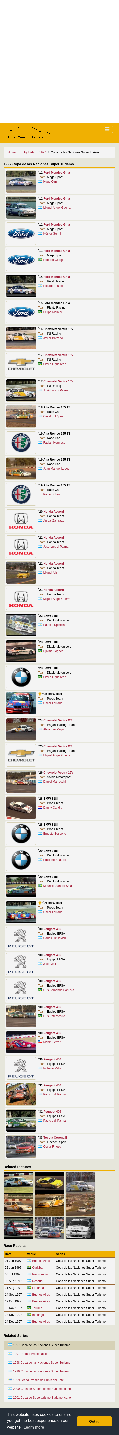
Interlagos (38, 1315)
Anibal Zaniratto (53, 520)
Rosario (37, 1281)
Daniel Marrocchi (54, 781)
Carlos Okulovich (54, 938)
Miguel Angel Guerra (56, 207)
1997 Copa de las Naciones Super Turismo (39, 1345)
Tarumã (37, 1308)
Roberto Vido (52, 1068)
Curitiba (37, 1267)
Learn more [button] (34, 1427)
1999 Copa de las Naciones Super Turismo (39, 1371)
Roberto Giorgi (53, 260)
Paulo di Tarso (52, 494)
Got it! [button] (94, 1421)
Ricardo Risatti (53, 286)
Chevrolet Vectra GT (57, 720)
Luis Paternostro (54, 1016)
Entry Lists (27, 152)
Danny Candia (52, 807)
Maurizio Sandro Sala (57, 886)
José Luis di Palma (55, 390)
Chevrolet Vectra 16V (58, 355)
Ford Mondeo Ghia (56, 172)
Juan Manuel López (56, 468)
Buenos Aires (41, 1261)
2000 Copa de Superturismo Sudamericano (39, 1389)
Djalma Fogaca (53, 651)
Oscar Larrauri (52, 703)
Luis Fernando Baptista (58, 990)
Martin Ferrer (51, 1042)
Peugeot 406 (52, 929)
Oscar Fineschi (53, 1146)
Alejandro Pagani (54, 729)
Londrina (38, 1288)
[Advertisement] (59, 61)
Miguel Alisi (50, 572)
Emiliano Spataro (54, 860)
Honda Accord (53, 511)
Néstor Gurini (52, 233)
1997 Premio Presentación (28, 1354)
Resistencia (40, 1274)
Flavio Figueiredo (54, 364)
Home (12, 152)
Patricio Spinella (54, 625)
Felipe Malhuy (52, 312)
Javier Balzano (53, 338)
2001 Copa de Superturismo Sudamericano (39, 1397)
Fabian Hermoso (54, 442)
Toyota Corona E (55, 1137)
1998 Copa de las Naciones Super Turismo (39, 1362)
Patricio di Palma (54, 1094)
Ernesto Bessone (54, 833)
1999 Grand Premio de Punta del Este (36, 1380)
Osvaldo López (53, 416)
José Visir (49, 964)
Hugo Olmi (50, 181)
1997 (42, 152)
